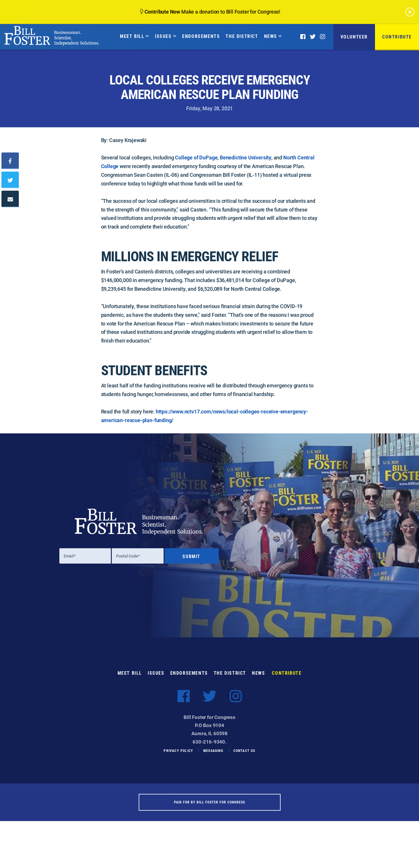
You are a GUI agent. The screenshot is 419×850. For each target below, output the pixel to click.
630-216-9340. (209, 747)
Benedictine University (245, 157)
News (270, 36)
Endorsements (201, 36)
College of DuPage (196, 157)
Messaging (213, 757)
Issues (163, 36)
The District (242, 36)
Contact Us (244, 757)
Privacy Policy (178, 757)
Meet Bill (132, 36)
